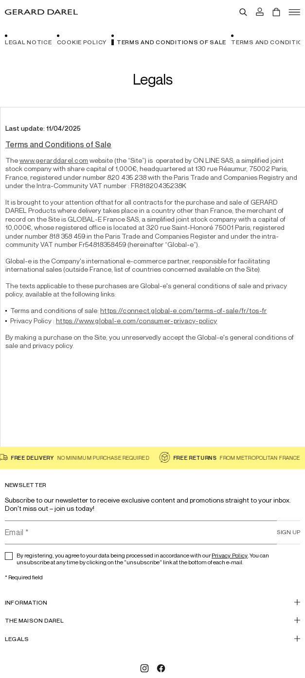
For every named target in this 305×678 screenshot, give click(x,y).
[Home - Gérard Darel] (41, 12)
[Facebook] (161, 668)
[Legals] (152, 639)
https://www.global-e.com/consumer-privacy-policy (136, 320)
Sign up (288, 532)
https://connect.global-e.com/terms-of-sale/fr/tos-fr (183, 310)
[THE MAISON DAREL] (152, 620)
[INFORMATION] (152, 602)
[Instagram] (144, 668)
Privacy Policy (230, 555)
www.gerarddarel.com (53, 160)
